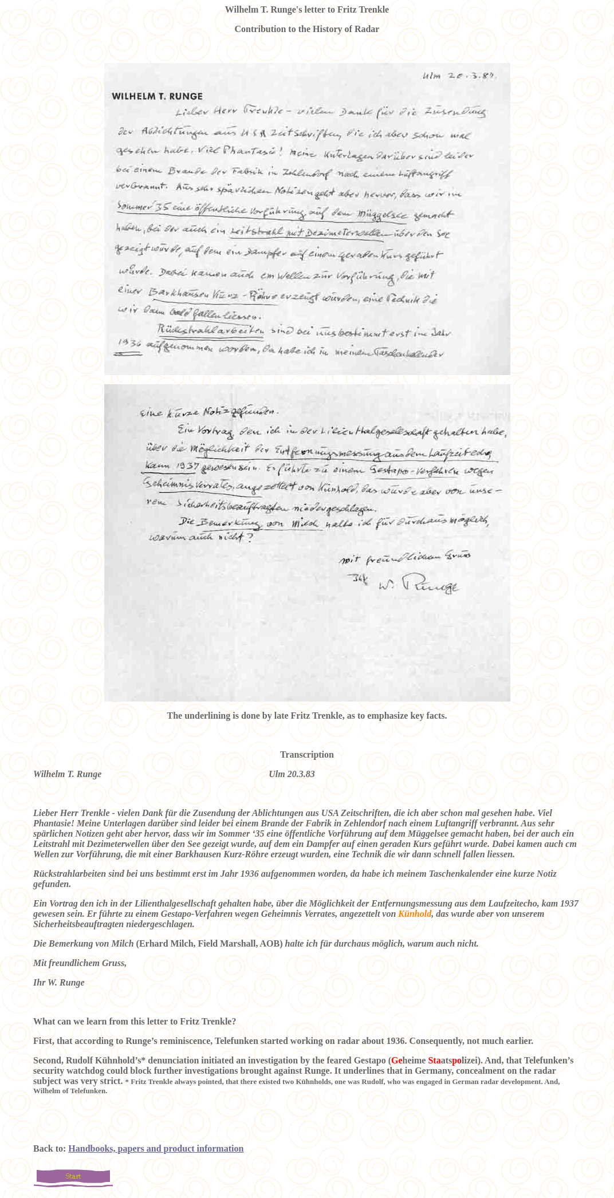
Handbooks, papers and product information (155, 1148)
